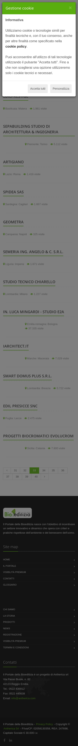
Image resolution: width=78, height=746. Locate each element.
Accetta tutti (37, 88)
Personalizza (61, 88)
